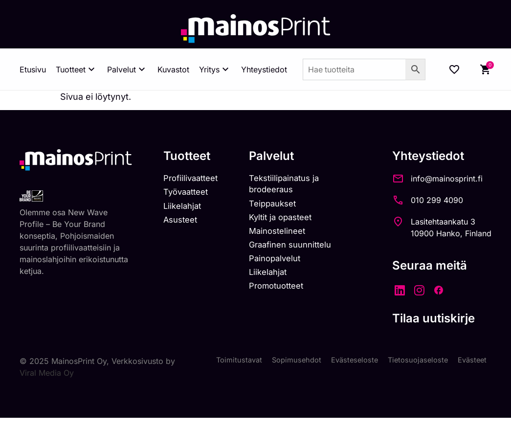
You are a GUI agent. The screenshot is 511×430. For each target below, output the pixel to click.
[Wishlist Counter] (454, 69)
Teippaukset (278, 206)
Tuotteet (76, 69)
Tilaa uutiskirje (433, 318)
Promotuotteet (282, 295)
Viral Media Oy (58, 373)
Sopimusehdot (285, 361)
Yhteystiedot (264, 69)
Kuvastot (173, 69)
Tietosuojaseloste (413, 361)
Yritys (215, 69)
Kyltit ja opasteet (286, 221)
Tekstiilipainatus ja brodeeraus (290, 185)
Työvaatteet (185, 194)
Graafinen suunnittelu (297, 250)
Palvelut (127, 69)
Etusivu (33, 69)
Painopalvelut (280, 265)
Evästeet (471, 361)
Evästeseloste (346, 361)
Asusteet (179, 223)
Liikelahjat (180, 209)
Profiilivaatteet (190, 179)
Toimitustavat (224, 361)
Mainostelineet (282, 235)
